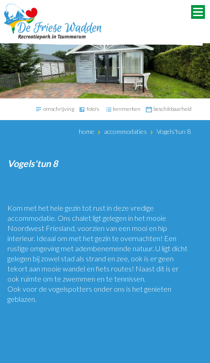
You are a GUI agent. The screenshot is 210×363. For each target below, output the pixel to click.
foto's (93, 108)
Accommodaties (125, 131)
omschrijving (58, 108)
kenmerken (126, 108)
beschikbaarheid (172, 108)
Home (86, 131)
